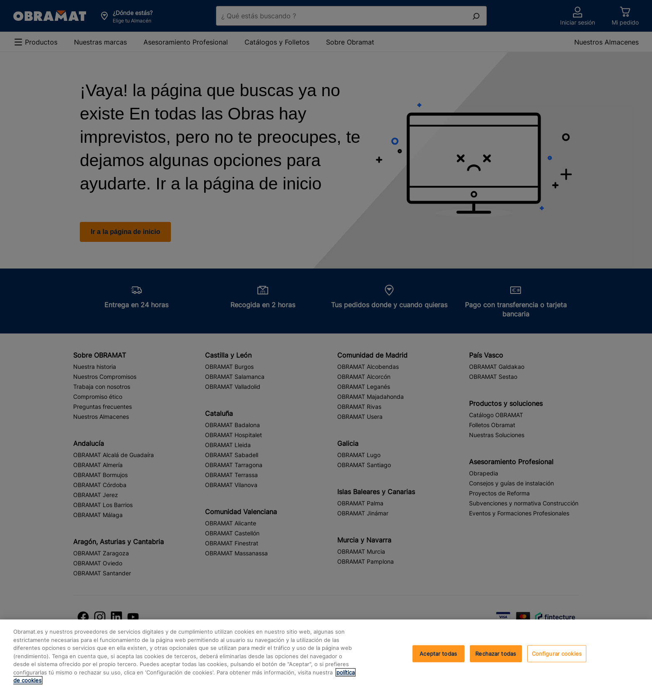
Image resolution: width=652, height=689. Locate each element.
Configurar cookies (557, 653)
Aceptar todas (438, 653)
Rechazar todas (495, 653)
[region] (326, 654)
